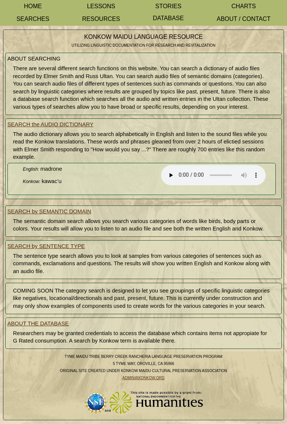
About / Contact (244, 19)
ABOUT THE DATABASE (38, 323)
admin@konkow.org (144, 378)
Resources (101, 19)
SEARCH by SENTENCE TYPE (46, 246)
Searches (32, 19)
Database (168, 18)
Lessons (101, 6)
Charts (243, 6)
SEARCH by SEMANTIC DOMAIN (49, 211)
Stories (168, 6)
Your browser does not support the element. (213, 175)
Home (33, 6)
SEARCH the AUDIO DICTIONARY (50, 124)
